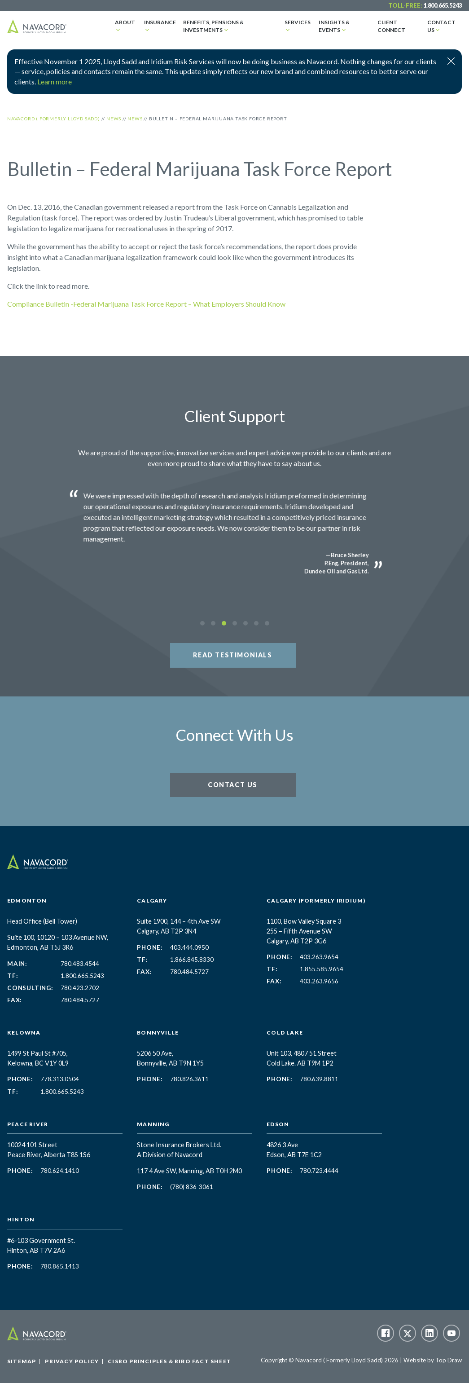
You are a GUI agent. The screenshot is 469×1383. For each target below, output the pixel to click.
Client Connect (391, 26)
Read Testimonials (232, 655)
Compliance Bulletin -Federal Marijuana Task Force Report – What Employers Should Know (146, 304)
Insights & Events (334, 26)
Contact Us (441, 26)
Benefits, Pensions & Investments (213, 26)
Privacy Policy (72, 1361)
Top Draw (448, 1360)
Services (298, 22)
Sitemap (21, 1361)
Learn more (54, 81)
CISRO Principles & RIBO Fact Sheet (169, 1361)
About (125, 22)
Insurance (160, 22)
